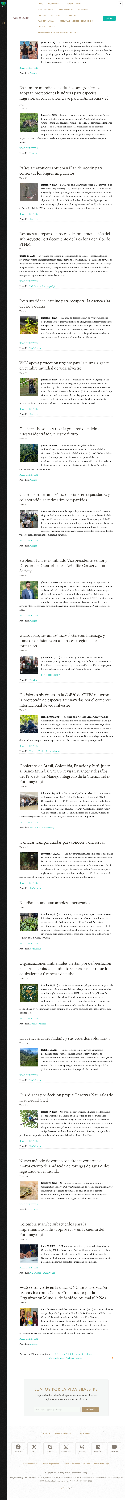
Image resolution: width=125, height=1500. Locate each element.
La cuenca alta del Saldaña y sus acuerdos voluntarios (64, 1038)
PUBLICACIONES (71, 15)
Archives (70, 1357)
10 (73, 1354)
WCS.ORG (85, 1434)
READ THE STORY (28, 67)
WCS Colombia (21, 18)
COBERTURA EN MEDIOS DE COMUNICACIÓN (76, 21)
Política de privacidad (51, 1464)
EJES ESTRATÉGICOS (73, 4)
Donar (46, 1434)
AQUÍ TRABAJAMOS (45, 9)
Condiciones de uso (30, 1464)
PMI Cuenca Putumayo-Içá (42, 286)
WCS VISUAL (55, 15)
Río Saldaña (35, 348)
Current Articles (56, 1357)
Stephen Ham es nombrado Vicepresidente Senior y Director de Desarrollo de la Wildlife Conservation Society (63, 565)
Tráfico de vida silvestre (49, 751)
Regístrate (90, 1410)
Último (88, 1354)
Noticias (42, 15)
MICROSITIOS (83, 9)
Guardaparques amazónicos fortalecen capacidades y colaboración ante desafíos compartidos (64, 497)
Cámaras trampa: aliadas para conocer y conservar (62, 842)
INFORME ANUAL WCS (46, 27)
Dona (109, 18)
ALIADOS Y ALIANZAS (46, 21)
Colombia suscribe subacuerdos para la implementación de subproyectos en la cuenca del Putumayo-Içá (61, 1229)
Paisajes (33, 73)
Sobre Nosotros (65, 1434)
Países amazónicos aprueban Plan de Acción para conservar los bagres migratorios (61, 170)
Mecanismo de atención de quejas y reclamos (58, 32)
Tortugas (33, 1209)
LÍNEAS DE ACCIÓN (65, 9)
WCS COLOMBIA (54, 4)
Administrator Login (101, 1464)
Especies (33, 153)
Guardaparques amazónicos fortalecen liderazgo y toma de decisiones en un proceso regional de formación (62, 640)
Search (79, 1357)
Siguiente (79, 1354)
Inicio (40, 4)
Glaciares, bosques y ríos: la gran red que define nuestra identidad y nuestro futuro (59, 431)
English (61, 1488)
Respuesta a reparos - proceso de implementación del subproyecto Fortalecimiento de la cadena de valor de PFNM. (64, 239)
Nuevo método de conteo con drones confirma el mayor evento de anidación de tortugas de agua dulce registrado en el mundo (64, 1166)
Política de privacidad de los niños (77, 1464)
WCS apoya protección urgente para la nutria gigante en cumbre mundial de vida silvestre (64, 365)
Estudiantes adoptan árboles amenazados (54, 902)
